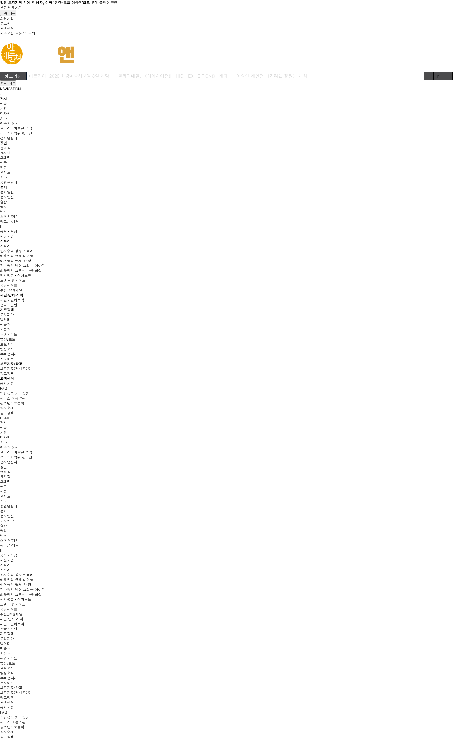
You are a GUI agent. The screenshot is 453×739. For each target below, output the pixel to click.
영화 (3, 206)
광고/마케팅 (9, 221)
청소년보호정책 (12, 402)
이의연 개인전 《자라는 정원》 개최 (271, 76)
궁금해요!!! (8, 285)
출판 (3, 201)
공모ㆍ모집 (8, 231)
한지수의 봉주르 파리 (17, 250)
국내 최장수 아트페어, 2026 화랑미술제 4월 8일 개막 (56, 76)
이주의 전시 (9, 123)
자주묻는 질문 (11, 33)
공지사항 (7, 383)
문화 (3, 186)
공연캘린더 (8, 182)
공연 (3, 142)
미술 (3, 103)
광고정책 (7, 373)
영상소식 (7, 348)
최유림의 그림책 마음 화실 (21, 270)
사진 (3, 108)
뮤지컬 (5, 152)
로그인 (5, 23)
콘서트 (5, 172)
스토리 (5, 240)
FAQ (3, 388)
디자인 (5, 113)
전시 (3, 98)
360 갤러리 (9, 353)
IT (1, 226)
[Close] (0, 94)
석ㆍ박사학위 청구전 (16, 132)
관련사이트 (8, 334)
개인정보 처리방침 (14, 393)
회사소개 (7, 407)
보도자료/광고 (11, 363)
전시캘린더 (8, 137)
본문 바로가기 (11, 7)
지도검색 (7, 309)
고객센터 (7, 28)
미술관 (5, 324)
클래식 (5, 147)
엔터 (3, 211)
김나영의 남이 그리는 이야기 (22, 265)
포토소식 (7, 343)
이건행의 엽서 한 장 (15, 260)
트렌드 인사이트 (12, 280)
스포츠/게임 (9, 216)
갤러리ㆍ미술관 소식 (16, 128)
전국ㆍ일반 (8, 304)
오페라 (5, 157)
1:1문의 (29, 33)
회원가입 (7, 18)
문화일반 (7, 191)
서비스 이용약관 (12, 397)
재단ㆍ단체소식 (12, 299)
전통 (3, 167)
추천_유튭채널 (11, 290)
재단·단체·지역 (11, 294)
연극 (3, 162)
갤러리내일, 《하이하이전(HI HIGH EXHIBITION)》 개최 (173, 76)
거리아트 (7, 358)
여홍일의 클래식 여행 (17, 255)
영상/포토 (7, 339)
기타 (3, 118)
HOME (5, 417)
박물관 (5, 329)
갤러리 (5, 319)
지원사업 (7, 236)
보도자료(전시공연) (15, 368)
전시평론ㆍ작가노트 (15, 275)
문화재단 (7, 314)
